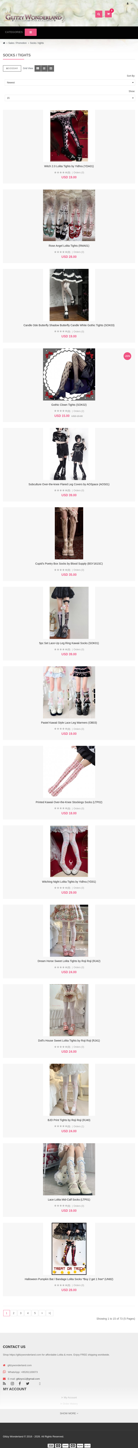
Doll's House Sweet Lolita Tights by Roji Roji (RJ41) (69, 1040)
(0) (68, 172)
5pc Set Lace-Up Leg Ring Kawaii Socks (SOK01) (69, 643)
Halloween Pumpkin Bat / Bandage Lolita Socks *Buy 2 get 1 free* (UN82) (69, 1279)
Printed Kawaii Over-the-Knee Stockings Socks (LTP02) (69, 802)
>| (49, 1313)
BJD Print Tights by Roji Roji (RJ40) (69, 1120)
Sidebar (12, 68)
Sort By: (131, 76)
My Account (70, 1397)
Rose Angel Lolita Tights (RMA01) (69, 245)
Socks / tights (37, 43)
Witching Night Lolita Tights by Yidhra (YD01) (69, 881)
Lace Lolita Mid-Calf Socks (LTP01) (69, 1199)
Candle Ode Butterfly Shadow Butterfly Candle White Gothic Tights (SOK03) (69, 325)
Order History (70, 1403)
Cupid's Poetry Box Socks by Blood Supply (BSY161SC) (69, 563)
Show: (132, 91)
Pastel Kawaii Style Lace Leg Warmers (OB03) (69, 722)
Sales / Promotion (17, 43)
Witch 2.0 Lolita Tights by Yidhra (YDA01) (69, 166)
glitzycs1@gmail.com (28, 1378)
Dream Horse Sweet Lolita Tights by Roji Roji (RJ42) (69, 961)
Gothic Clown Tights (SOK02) (69, 404)
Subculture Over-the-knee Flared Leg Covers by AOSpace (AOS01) (69, 484)
